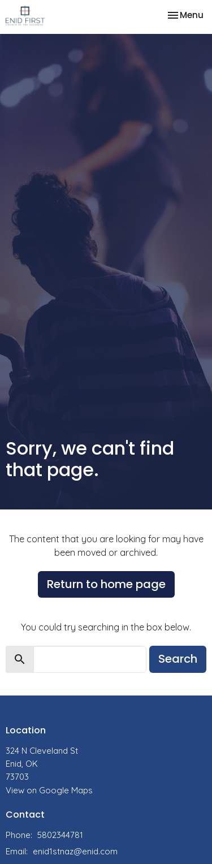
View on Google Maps (49, 790)
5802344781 (60, 835)
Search (177, 659)
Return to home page (106, 584)
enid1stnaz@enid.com (75, 851)
